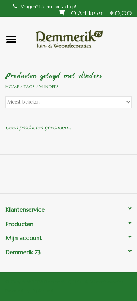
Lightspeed (42, 290)
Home (12, 86)
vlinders (49, 86)
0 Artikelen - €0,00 (95, 13)
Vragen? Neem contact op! (44, 6)
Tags (29, 86)
